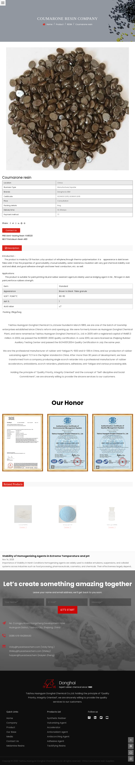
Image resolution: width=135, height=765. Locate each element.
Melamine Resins (15, 745)
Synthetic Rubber (56, 718)
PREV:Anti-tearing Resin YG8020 (17, 235)
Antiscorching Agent (58, 736)
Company (11, 722)
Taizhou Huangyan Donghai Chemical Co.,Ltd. (41, 761)
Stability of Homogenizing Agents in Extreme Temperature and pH (45, 556)
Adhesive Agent (55, 741)
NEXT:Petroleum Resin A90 (14, 239)
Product (60, 24)
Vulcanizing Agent (57, 722)
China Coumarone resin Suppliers (98, 761)
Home (49, 24)
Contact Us (11, 230)
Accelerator (53, 727)
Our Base (11, 732)
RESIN (69, 24)
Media (9, 736)
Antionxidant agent (57, 732)
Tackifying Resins (56, 745)
